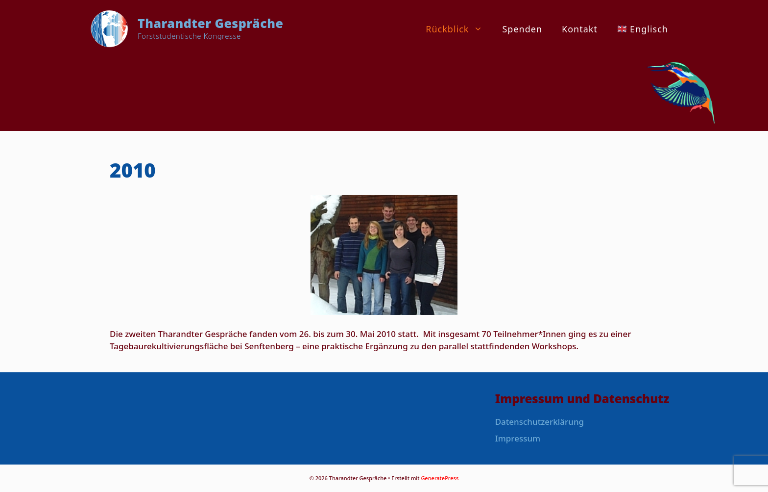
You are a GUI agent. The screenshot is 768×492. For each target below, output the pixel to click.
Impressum (518, 438)
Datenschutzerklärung (539, 421)
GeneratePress (439, 478)
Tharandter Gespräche (210, 23)
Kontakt (580, 29)
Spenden (522, 29)
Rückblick (459, 29)
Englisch (643, 29)
